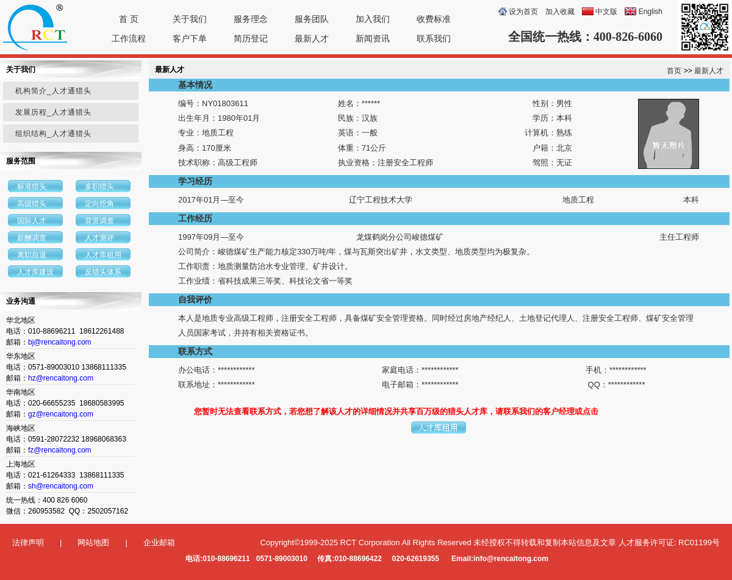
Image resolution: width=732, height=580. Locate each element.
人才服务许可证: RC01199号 (669, 542)
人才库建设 (35, 272)
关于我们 (190, 19)
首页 (674, 70)
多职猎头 (99, 186)
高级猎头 (31, 203)
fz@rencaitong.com (60, 450)
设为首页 (523, 11)
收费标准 (434, 19)
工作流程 (129, 38)
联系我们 (434, 38)
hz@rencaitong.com (60, 378)
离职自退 (31, 255)
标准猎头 (31, 186)
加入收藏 (560, 11)
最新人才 (312, 38)
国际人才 (31, 221)
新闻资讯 (373, 38)
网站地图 (93, 542)
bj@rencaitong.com (60, 342)
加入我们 (373, 19)
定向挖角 (99, 203)
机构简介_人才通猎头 (53, 91)
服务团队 (312, 19)
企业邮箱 (159, 542)
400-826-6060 (628, 36)
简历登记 (251, 38)
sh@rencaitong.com (60, 486)
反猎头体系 (103, 272)
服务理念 (251, 19)
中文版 (606, 11)
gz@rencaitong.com (60, 414)
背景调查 (99, 221)
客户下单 (190, 38)
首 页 (128, 19)
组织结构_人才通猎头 (53, 133)
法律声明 (28, 542)
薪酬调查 (31, 238)
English (650, 11)
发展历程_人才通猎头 (53, 112)
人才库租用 (103, 255)
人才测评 (99, 238)
